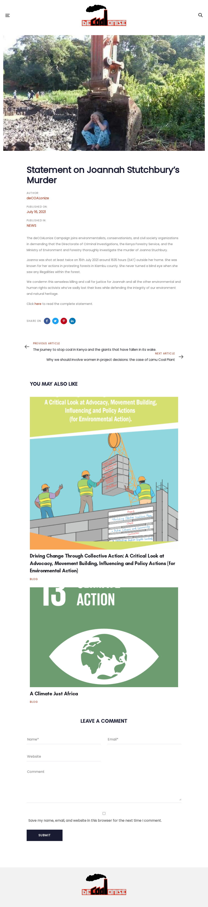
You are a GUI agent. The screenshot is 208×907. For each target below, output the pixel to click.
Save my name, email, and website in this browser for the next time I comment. (95, 820)
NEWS (31, 225)
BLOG (34, 579)
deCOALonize (38, 198)
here (38, 304)
